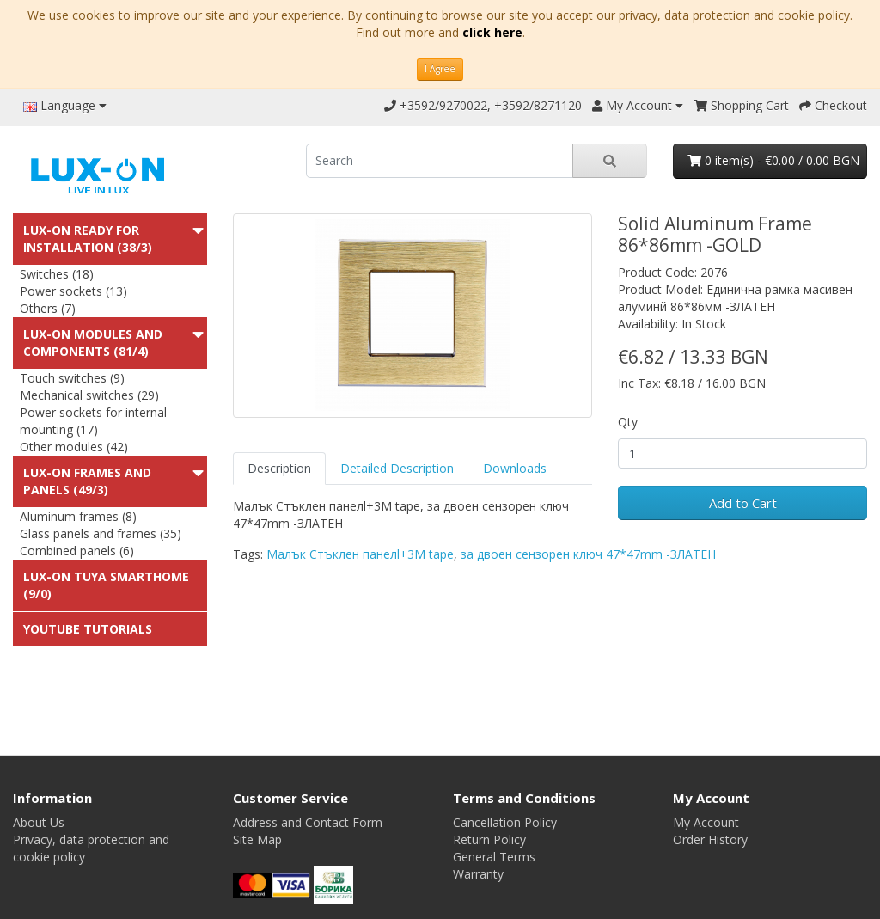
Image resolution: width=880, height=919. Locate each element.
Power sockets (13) (73, 291)
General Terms (494, 857)
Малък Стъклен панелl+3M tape (360, 554)
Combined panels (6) (77, 550)
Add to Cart (743, 503)
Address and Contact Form (307, 822)
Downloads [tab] (515, 468)
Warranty (478, 874)
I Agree (440, 69)
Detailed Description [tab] (397, 468)
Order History (710, 839)
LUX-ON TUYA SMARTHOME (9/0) (106, 585)
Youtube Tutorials (87, 629)
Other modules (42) (74, 446)
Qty (628, 422)
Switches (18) (57, 274)
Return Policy (489, 839)
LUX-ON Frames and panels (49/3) (87, 481)
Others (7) (48, 308)
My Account (706, 822)
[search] (439, 161)
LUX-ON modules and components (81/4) (92, 342)
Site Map (257, 839)
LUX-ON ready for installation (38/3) (87, 238)
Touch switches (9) (72, 378)
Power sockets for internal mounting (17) (93, 421)
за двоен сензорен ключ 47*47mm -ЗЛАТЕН (588, 554)
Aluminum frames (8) (78, 516)
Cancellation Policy (505, 822)
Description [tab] (279, 468)
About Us (38, 822)
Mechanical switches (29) (89, 395)
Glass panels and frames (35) (100, 533)
